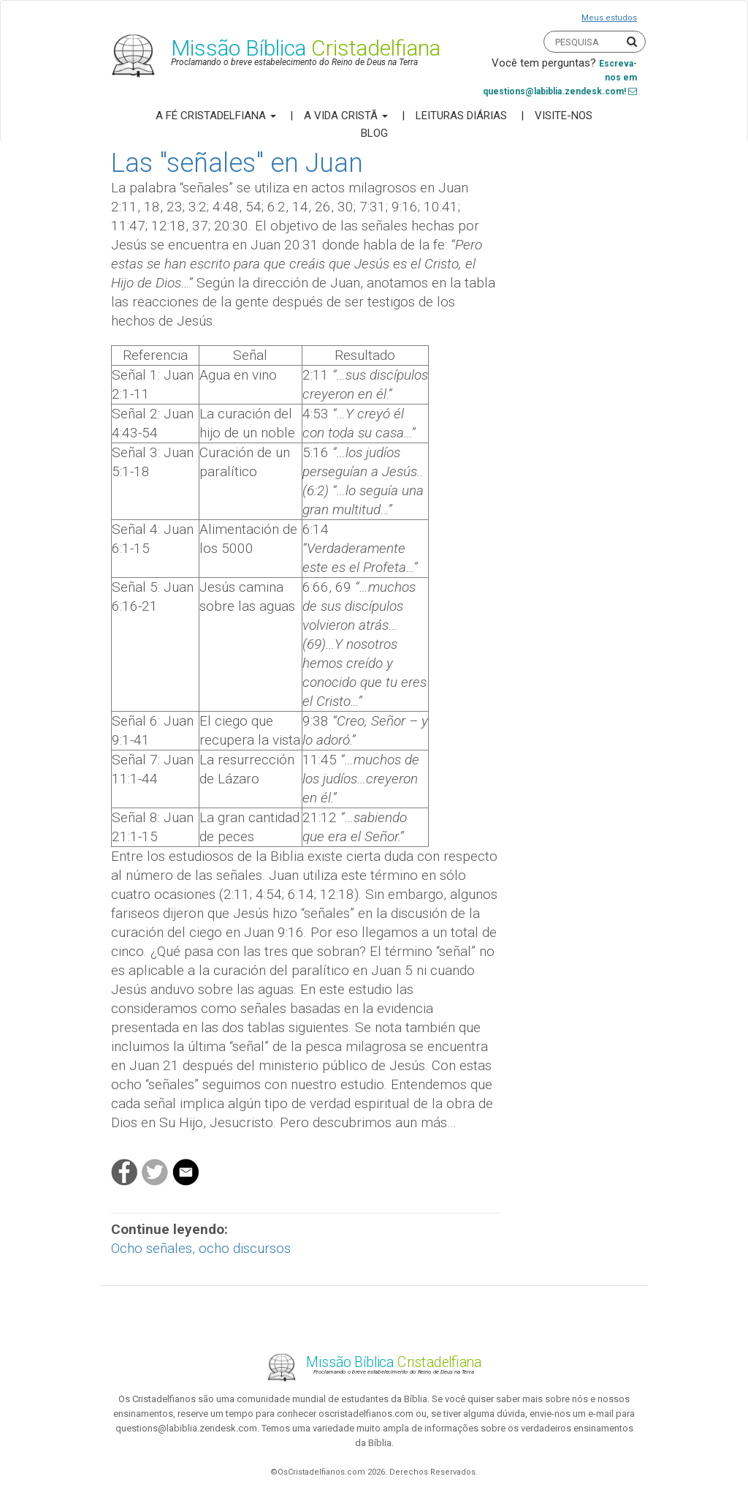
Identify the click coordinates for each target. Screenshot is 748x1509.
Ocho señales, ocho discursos (201, 1248)
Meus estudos (609, 18)
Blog (374, 133)
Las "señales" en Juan (237, 163)
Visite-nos (563, 115)
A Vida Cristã (346, 115)
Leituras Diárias (461, 115)
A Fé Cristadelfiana (216, 115)
